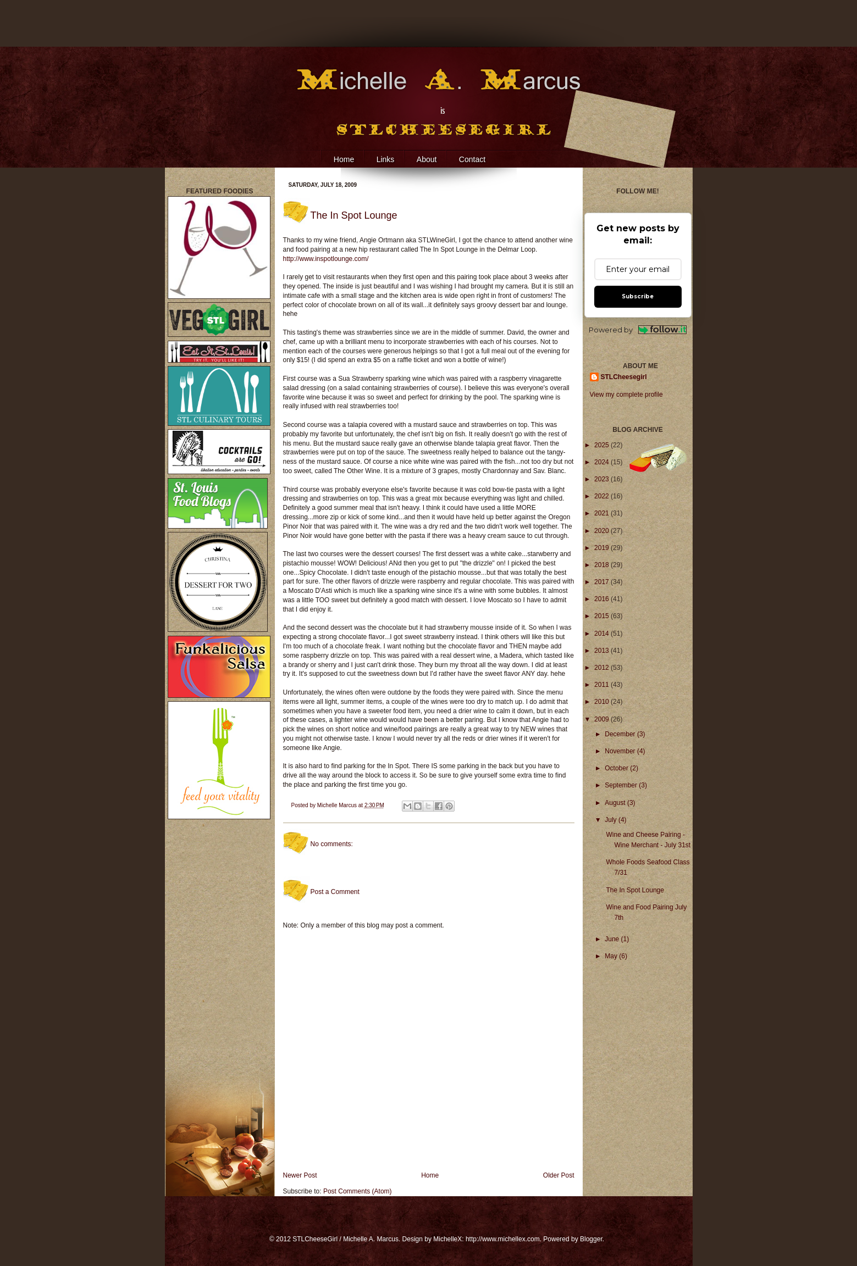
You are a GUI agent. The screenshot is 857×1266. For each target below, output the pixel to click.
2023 (602, 479)
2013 (602, 650)
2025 (602, 445)
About (427, 159)
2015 (602, 616)
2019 (602, 548)
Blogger (591, 1239)
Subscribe (638, 296)
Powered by (638, 330)
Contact (472, 159)
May (612, 956)
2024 (602, 462)
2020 (602, 531)
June (613, 939)
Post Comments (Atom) (357, 1191)
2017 (602, 582)
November (621, 751)
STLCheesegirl (624, 377)
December (621, 734)
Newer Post (300, 1175)
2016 (602, 599)
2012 (602, 667)
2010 (602, 702)
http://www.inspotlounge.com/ (326, 259)
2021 (602, 513)
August (616, 803)
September (622, 785)
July (611, 820)
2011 (602, 684)
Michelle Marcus (337, 805)
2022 (602, 496)
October (617, 768)
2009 (602, 719)
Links (386, 159)
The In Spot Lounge (635, 890)
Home (344, 159)
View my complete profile (626, 394)
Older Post (558, 1175)
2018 (602, 565)
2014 (602, 633)
